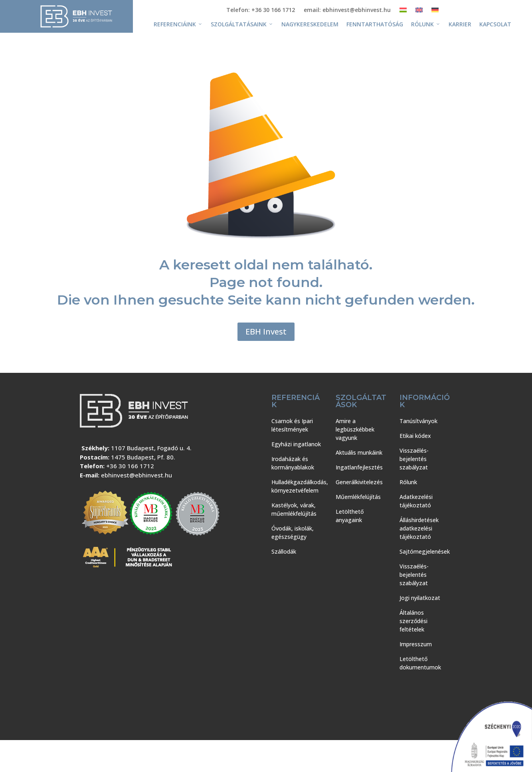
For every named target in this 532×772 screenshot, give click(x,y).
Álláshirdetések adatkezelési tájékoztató (419, 528)
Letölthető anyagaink (350, 516)
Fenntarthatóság (374, 24)
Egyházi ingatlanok (296, 444)
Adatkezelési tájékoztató (416, 501)
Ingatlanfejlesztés (359, 467)
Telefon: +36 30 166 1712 (260, 10)
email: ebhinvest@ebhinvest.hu (347, 10)
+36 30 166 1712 (130, 466)
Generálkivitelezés (359, 482)
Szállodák (283, 551)
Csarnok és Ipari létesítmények (292, 425)
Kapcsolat (495, 24)
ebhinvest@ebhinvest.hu (136, 475)
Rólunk (426, 24)
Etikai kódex (415, 435)
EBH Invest (266, 331)
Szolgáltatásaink (242, 24)
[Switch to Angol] (419, 11)
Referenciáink (178, 24)
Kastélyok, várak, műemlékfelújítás (293, 509)
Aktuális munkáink (359, 452)
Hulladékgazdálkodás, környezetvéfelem (299, 486)
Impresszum (415, 644)
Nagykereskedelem (309, 24)
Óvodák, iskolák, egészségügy (292, 532)
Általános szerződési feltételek (413, 621)
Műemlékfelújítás (358, 497)
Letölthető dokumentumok (420, 663)
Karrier (460, 24)
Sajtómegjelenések (424, 551)
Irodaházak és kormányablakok (292, 463)
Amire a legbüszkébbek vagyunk (355, 429)
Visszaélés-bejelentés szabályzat (414, 459)
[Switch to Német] (435, 11)
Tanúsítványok (418, 421)
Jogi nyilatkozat (419, 598)
